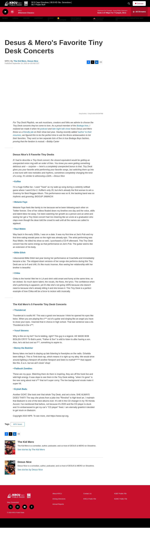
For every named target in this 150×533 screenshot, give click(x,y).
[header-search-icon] (130, 6)
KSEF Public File (120, 499)
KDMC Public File (120, 504)
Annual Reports (58, 509)
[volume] (12, 17)
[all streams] (139, 17)
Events (51, 24)
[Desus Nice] (10, 473)
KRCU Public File (89, 504)
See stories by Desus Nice (30, 474)
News (5, 23)
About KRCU (57, 499)
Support (38, 23)
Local (16, 23)
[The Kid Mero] (10, 453)
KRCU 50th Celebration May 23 (129, 24)
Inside (26, 23)
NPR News (17, 429)
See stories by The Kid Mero (31, 454)
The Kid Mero (20, 66)
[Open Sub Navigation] (4, 27)
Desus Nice (32, 66)
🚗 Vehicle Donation (98, 24)
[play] (5, 17)
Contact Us (87, 499)
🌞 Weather (61, 24)
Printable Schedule (76, 24)
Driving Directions (58, 504)
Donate (141, 6)
